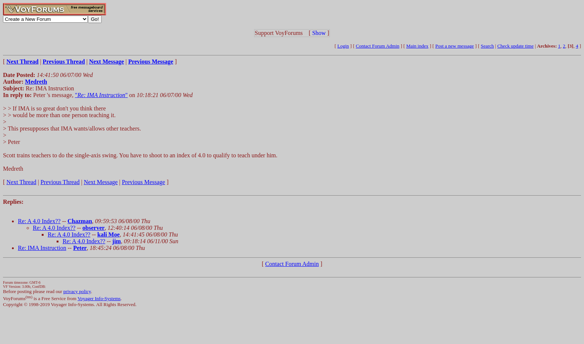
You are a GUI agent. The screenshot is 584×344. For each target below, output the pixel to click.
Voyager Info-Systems (99, 298)
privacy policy (77, 291)
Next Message (101, 182)
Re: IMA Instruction (42, 248)
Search (487, 46)
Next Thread (21, 182)
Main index (417, 46)
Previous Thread (60, 182)
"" (101, 95)
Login (343, 46)
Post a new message (454, 46)
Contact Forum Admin (377, 46)
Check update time (515, 46)
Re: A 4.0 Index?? (39, 221)
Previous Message (143, 182)
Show (319, 33)
